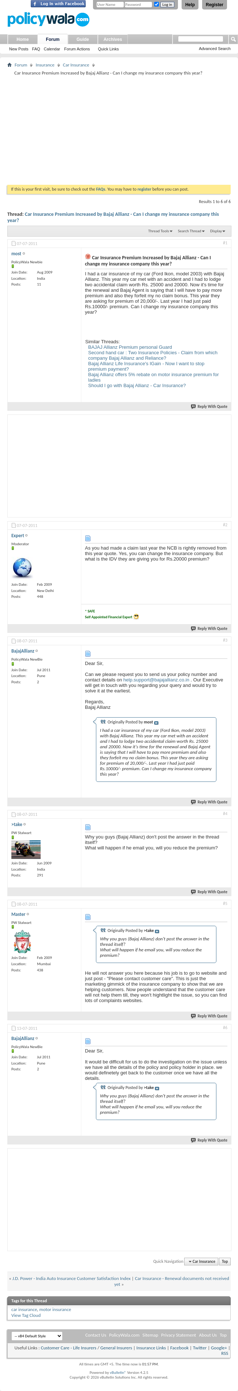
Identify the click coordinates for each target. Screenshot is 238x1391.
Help (190, 4)
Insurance (45, 65)
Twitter (200, 1347)
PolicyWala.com (124, 1335)
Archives (113, 39)
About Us (208, 1335)
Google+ (219, 1347)
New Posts (19, 49)
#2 (225, 524)
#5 (225, 903)
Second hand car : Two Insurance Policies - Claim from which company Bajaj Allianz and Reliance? (152, 355)
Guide (83, 39)
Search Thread (189, 231)
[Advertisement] (119, 130)
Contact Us (95, 1335)
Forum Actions (77, 49)
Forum (52, 39)
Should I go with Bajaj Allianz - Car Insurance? (137, 385)
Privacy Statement (178, 1335)
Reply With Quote (209, 406)
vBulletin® (118, 1372)
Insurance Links (151, 1347)
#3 (225, 640)
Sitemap (150, 1335)
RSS (224, 1353)
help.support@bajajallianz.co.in (156, 680)
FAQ (36, 49)
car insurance (24, 1309)
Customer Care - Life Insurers (68, 1347)
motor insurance (55, 1309)
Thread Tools (158, 231)
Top (225, 1261)
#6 (225, 1027)
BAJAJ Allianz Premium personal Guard (130, 347)
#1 (225, 242)
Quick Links (108, 49)
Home (22, 39)
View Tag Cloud (26, 1315)
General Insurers (116, 1347)
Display (216, 231)
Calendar (52, 49)
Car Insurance (76, 65)
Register (214, 4)
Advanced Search (215, 48)
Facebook (179, 1347)
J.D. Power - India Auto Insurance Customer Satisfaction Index (71, 1278)
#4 (225, 813)
